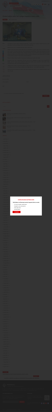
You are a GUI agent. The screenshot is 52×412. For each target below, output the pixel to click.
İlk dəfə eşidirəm (17, 209)
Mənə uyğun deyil (17, 207)
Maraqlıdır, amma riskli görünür (20, 206)
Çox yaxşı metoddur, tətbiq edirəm (20, 204)
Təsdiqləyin (16, 211)
